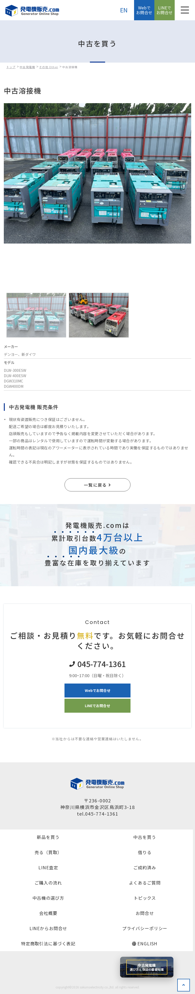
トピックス (145, 898)
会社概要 (48, 913)
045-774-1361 (101, 664)
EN (124, 10)
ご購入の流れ (48, 882)
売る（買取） (48, 852)
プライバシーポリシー (145, 928)
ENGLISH (145, 943)
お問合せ (145, 913)
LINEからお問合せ (48, 928)
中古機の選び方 (48, 898)
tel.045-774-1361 (97, 813)
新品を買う (48, 837)
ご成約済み (144, 867)
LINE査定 (48, 867)
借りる (145, 852)
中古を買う (144, 837)
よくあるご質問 (145, 882)
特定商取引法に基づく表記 (48, 943)
